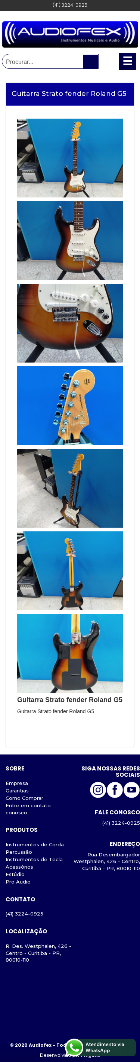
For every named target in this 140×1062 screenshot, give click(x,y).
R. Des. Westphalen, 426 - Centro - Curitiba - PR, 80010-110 (38, 953)
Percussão (19, 852)
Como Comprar (24, 798)
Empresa (17, 783)
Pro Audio (18, 882)
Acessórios (19, 867)
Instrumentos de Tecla (34, 859)
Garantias (17, 791)
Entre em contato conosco (28, 808)
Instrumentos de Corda (35, 844)
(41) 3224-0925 (24, 914)
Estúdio (15, 874)
